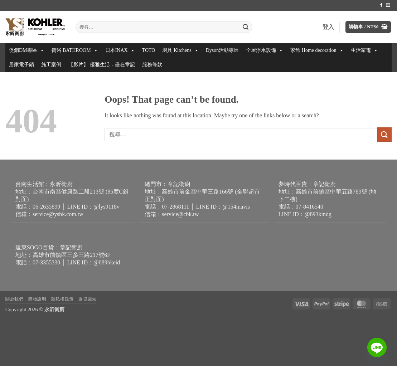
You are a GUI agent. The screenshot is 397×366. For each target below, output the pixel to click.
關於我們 (14, 299)
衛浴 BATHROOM (75, 50)
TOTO (148, 50)
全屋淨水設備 (264, 50)
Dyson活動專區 (222, 50)
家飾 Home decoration (316, 50)
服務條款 (152, 64)
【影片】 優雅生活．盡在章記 (101, 64)
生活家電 (364, 50)
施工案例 (51, 64)
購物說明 (37, 299)
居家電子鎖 (21, 64)
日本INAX (120, 50)
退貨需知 (87, 299)
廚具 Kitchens (180, 50)
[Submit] (246, 27)
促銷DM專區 (26, 50)
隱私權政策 (62, 299)
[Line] (377, 347)
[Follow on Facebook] (381, 5)
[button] (368, 27)
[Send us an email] (388, 5)
